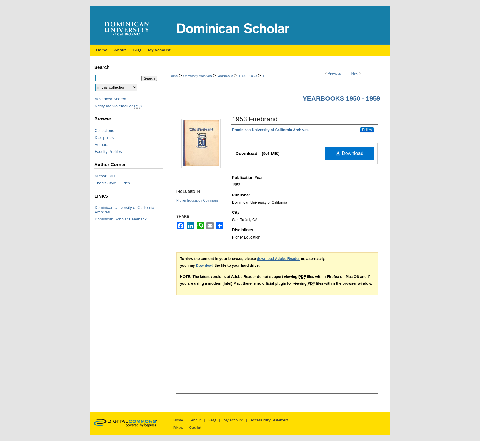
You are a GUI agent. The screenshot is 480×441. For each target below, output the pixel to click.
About (196, 420)
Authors (101, 144)
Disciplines (104, 137)
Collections (104, 130)
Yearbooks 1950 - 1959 (341, 98)
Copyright (195, 427)
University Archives (197, 76)
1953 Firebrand (255, 119)
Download (350, 153)
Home (173, 76)
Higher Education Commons (197, 200)
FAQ (212, 420)
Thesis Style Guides (112, 183)
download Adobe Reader (278, 259)
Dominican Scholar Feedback (121, 219)
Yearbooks (225, 76)
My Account (233, 420)
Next (354, 73)
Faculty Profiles (108, 151)
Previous (334, 73)
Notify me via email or (118, 106)
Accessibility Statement (269, 420)
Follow (367, 130)
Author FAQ (105, 176)
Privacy (178, 427)
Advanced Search (110, 99)
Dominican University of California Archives (124, 209)
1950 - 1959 (248, 76)
